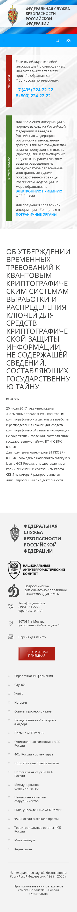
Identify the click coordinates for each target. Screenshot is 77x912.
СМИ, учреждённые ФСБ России (38, 810)
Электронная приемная (37, 654)
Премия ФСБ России (29, 733)
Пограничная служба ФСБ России (33, 774)
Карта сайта (23, 849)
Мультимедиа (25, 840)
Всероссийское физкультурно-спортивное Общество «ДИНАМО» (46, 590)
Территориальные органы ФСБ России (37, 829)
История (20, 702)
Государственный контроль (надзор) (35, 722)
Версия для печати (32, 637)
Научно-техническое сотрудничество (30, 799)
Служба (19, 685)
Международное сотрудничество (26, 786)
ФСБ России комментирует (34, 754)
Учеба (18, 693)
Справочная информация (33, 676)
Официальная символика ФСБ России (37, 743)
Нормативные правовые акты (37, 763)
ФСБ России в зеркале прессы (36, 819)
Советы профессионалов (33, 711)
